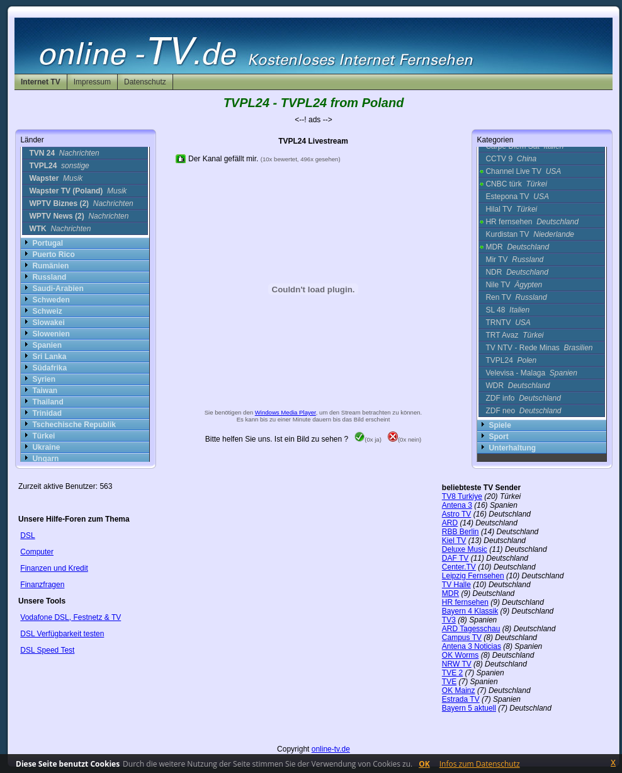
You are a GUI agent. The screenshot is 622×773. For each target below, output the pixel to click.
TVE (449, 681)
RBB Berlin (460, 531)
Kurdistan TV (529, 234)
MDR (517, 247)
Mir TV (514, 259)
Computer (37, 551)
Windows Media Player (285, 412)
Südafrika (49, 368)
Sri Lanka (49, 356)
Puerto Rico (53, 254)
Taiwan (44, 390)
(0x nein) (404, 439)
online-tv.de (331, 749)
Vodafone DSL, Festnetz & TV (70, 617)
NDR (516, 272)
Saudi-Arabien (57, 288)
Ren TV (515, 297)
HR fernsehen (531, 221)
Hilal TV (511, 209)
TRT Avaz (514, 335)
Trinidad (47, 413)
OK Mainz (458, 690)
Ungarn (45, 458)
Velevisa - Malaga (531, 373)
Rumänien (50, 265)
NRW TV (457, 664)
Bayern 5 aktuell (469, 708)
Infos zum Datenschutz (479, 764)
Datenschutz (145, 81)
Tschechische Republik (74, 424)
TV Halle (456, 584)
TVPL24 (510, 360)
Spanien (47, 345)
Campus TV (462, 637)
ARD (450, 522)
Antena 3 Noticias (471, 646)
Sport (498, 436)
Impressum (92, 81)
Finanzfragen (42, 584)
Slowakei (48, 322)
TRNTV (507, 322)
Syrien (43, 379)
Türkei (43, 436)
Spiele (500, 425)
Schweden (50, 299)
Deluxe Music (464, 549)
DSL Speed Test (47, 650)
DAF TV (455, 558)
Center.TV (459, 567)
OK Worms (460, 655)
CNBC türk (515, 184)
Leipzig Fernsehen (473, 575)
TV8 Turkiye (462, 496)
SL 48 (507, 310)
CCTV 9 (510, 158)
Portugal (47, 243)
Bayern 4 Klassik (470, 611)
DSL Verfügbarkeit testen (62, 633)
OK (424, 764)
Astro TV (456, 514)
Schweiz (47, 311)
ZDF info (522, 398)
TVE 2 (452, 672)
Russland (49, 277)
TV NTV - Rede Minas (538, 347)
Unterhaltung (512, 448)
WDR (517, 385)
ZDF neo (523, 410)
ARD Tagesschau (471, 628)
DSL (27, 535)
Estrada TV (461, 699)
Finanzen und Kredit (54, 568)
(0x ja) (368, 439)
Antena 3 (457, 505)
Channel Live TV (523, 171)
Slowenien (50, 333)
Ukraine (46, 447)
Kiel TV (454, 540)
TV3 (449, 620)
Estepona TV (517, 196)
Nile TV (513, 284)
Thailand (47, 402)
